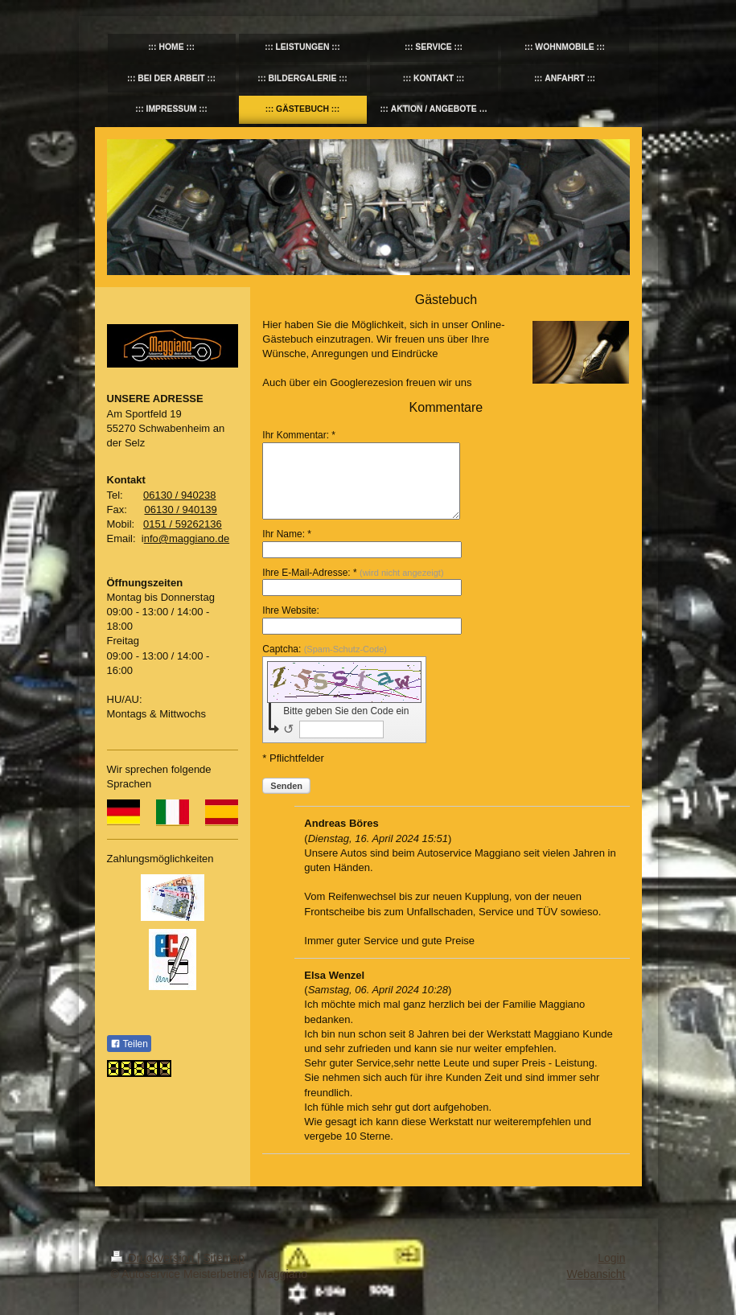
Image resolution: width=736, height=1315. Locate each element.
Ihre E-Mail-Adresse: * (352, 572)
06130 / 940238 (179, 495)
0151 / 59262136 (182, 524)
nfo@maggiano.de (186, 538)
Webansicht (596, 1274)
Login (611, 1257)
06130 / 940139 (180, 509)
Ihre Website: (290, 610)
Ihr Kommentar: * (298, 435)
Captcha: (324, 649)
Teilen (129, 1044)
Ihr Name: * (286, 534)
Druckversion (154, 1257)
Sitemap (224, 1257)
